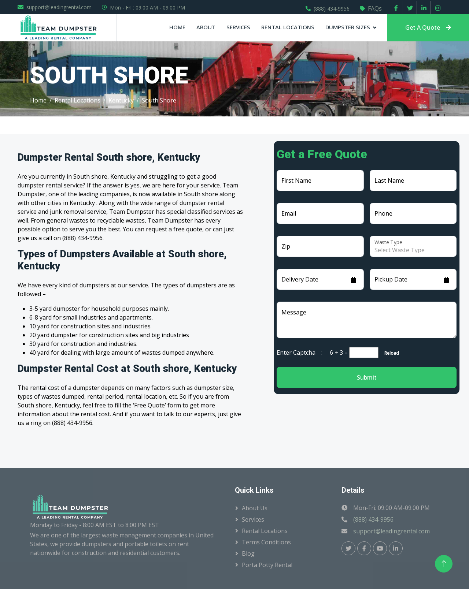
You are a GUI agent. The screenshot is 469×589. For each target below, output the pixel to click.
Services (238, 27)
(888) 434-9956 (332, 8)
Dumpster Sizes (347, 27)
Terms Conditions (266, 542)
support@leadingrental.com (59, 7)
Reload (389, 353)
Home (177, 27)
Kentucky (121, 100)
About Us (254, 508)
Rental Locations (287, 27)
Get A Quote (428, 27)
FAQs (375, 8)
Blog (248, 553)
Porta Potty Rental (267, 565)
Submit (367, 377)
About (205, 27)
